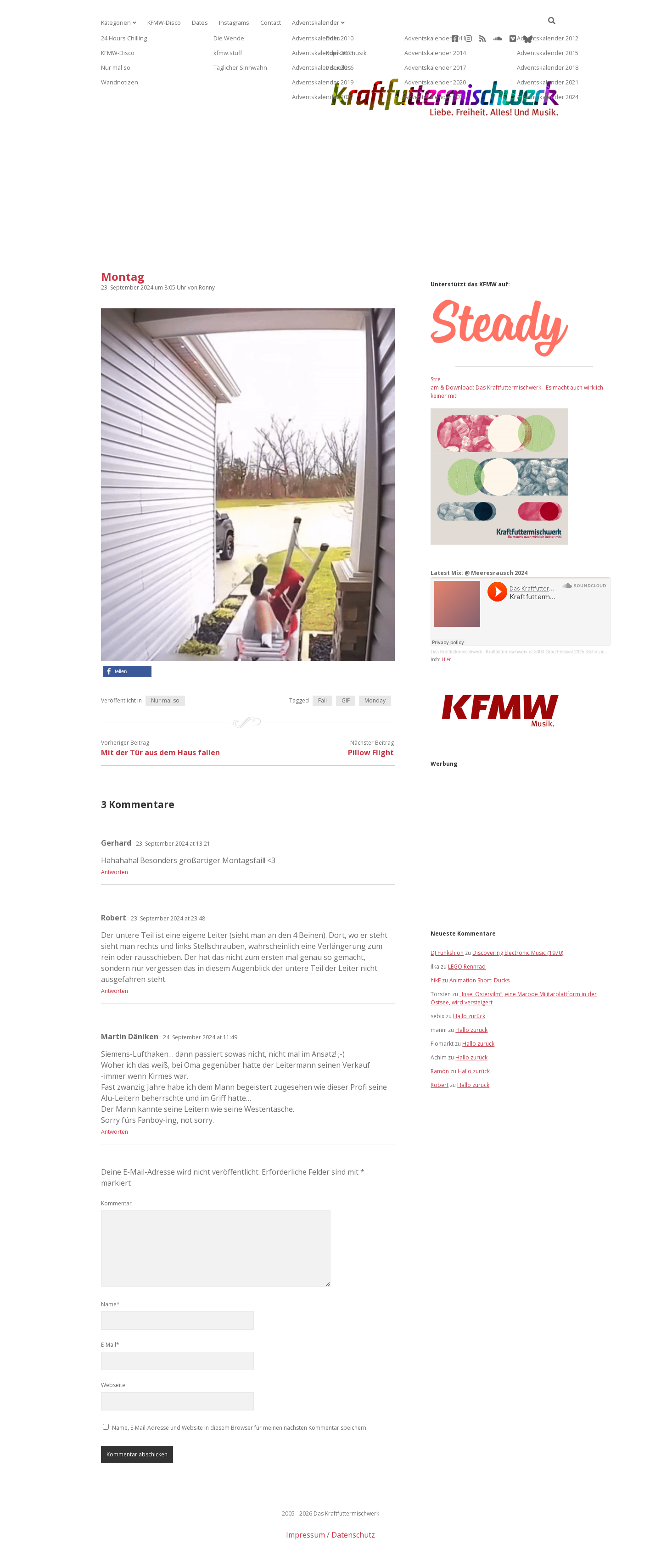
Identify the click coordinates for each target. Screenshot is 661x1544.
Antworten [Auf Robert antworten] (114, 961)
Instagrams (229, 23)
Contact (265, 23)
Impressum (305, 1505)
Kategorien (115, 23)
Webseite (113, 1356)
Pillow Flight (371, 723)
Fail (322, 671)
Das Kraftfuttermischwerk (456, 622)
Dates (196, 23)
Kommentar (116, 1174)
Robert (439, 1055)
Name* (110, 1275)
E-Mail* (110, 1315)
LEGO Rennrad (467, 937)
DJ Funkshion (447, 923)
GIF (346, 671)
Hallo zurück (469, 987)
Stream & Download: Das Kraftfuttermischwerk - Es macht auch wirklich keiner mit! (517, 358)
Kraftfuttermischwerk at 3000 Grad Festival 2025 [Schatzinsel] (548, 622)
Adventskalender (308, 23)
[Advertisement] (330, 168)
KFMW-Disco (162, 23)
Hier (446, 630)
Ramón (440, 1042)
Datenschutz (353, 1505)
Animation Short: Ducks (479, 951)
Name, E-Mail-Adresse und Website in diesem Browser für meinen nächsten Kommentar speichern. (240, 1398)
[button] (127, 642)
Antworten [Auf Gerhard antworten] (114, 843)
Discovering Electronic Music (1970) (517, 923)
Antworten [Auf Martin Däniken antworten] (114, 1102)
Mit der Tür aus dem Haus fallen (160, 723)
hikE (436, 951)
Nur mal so (165, 671)
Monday (375, 671)
